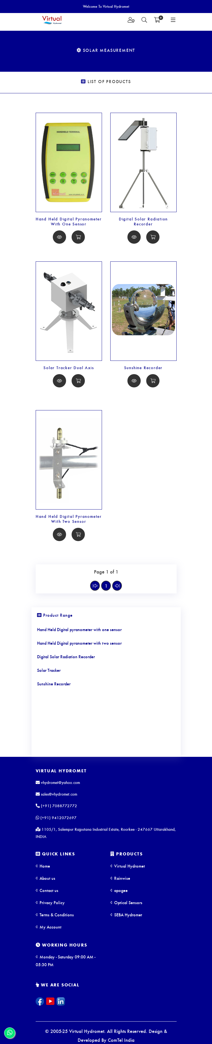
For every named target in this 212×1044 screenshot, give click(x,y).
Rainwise (120, 878)
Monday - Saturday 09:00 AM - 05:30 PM (65, 960)
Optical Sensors (126, 902)
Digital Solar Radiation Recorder (143, 221)
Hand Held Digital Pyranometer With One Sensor (69, 221)
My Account (48, 927)
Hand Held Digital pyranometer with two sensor (79, 643)
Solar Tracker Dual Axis (68, 367)
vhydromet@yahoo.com (58, 782)
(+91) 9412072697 (56, 817)
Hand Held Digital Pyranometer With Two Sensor (69, 519)
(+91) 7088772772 (56, 805)
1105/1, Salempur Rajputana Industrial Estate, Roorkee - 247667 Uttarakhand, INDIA (106, 832)
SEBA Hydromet (126, 914)
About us (45, 878)
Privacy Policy (50, 902)
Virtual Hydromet (61, 770)
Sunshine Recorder (143, 367)
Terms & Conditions (55, 914)
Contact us (47, 890)
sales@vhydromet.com (56, 794)
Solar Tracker (49, 670)
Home (43, 866)
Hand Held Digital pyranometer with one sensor (79, 629)
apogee (119, 890)
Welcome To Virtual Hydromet (106, 6)
